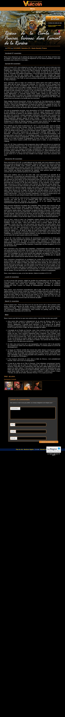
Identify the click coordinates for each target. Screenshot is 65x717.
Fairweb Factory (44, 451)
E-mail (13, 433)
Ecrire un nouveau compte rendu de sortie (54, 26)
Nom (13, 426)
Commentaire (15, 408)
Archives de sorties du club (55, 23)
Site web (13, 440)
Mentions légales (29, 451)
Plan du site (19, 451)
